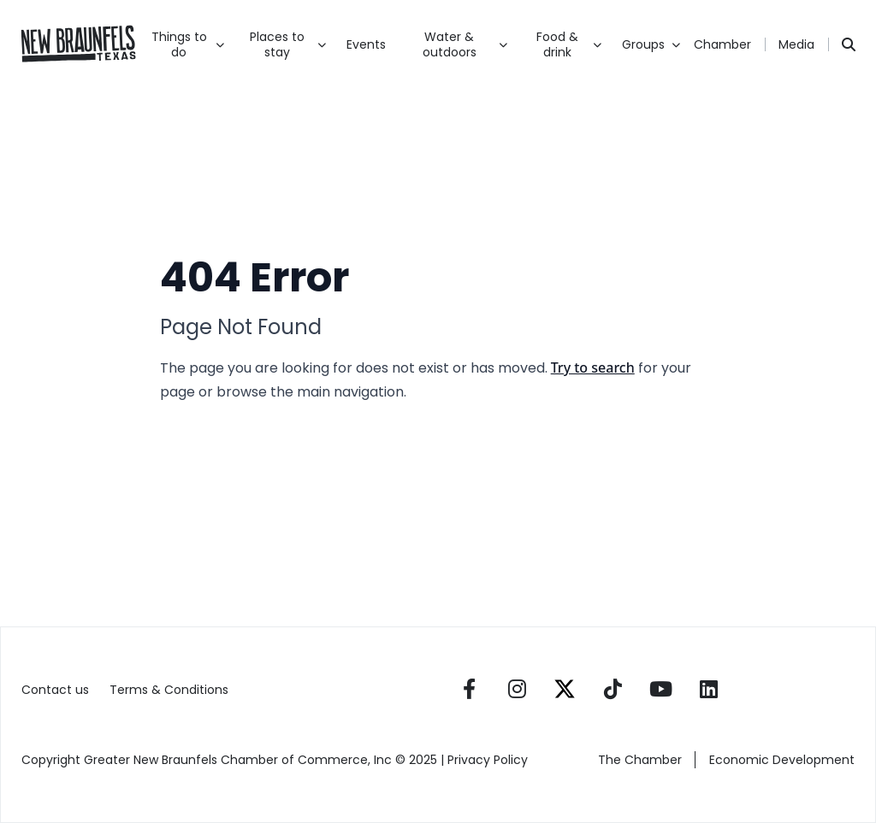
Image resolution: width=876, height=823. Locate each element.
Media (796, 44)
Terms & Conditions (169, 689)
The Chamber (640, 759)
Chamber (722, 44)
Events (366, 44)
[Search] (848, 44)
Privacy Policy (489, 759)
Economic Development (782, 759)
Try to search (593, 367)
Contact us (55, 689)
